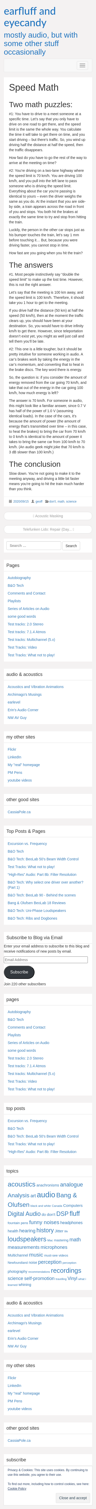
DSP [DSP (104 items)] (62, 1213)
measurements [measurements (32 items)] (24, 1247)
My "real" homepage (24, 765)
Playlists (14, 601)
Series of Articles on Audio (28, 609)
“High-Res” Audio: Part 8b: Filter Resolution (42, 874)
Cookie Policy (17, 1488)
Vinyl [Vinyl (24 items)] (72, 1278)
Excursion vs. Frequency (27, 844)
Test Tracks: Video (22, 647)
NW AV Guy (17, 718)
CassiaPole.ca (19, 812)
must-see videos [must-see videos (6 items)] (56, 1255)
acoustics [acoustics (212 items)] (22, 1184)
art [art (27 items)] (33, 1195)
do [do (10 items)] (44, 1215)
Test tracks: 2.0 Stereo (25, 624)
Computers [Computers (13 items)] (73, 1205)
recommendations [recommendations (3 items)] (39, 1271)
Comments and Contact (26, 593)
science (71, 501)
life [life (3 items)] (66, 1231)
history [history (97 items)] (45, 1230)
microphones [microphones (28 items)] (53, 1247)
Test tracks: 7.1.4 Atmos (27, 632)
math (61, 501)
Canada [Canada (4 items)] (57, 1205)
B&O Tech (16, 585)
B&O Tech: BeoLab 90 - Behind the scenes (42, 895)
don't (52, 501)
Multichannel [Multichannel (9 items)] (18, 1255)
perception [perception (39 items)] (49, 1262)
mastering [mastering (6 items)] (61, 1240)
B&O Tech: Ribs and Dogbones (32, 918)
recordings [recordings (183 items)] (66, 1270)
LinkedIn (14, 757)
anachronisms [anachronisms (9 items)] (47, 1185)
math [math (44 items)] (75, 1239)
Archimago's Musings (25, 694)
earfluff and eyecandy (30, 17)
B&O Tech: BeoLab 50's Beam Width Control (43, 859)
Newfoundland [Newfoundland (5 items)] (18, 1263)
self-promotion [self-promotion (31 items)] (39, 1278)
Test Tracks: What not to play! (31, 655)
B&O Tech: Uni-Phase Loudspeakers (37, 911)
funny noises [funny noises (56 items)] (44, 1222)
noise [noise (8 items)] (33, 1263)
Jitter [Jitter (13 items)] (59, 1231)
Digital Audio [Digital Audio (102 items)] (24, 1213)
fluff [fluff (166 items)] (75, 1213)
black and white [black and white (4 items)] (40, 1205)
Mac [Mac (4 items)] (50, 1240)
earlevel (14, 702)
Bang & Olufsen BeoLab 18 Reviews (37, 903)
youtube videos (20, 780)
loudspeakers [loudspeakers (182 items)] (27, 1239)
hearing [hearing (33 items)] (27, 1230)
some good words (22, 616)
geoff (39, 501)
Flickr (12, 749)
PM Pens (15, 772)
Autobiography (19, 578)
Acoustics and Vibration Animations (35, 687)
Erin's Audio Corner (23, 710)
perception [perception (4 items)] (69, 1262)
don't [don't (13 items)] (51, 1214)
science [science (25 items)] (15, 1278)
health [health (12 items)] (13, 1231)
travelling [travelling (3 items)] (61, 1279)
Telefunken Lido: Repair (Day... (48, 529)
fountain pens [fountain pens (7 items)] (18, 1223)
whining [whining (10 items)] (24, 1285)
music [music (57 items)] (36, 1255)
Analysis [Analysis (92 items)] (18, 1195)
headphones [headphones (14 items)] (71, 1222)
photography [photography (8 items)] (17, 1272)
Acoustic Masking (48, 516)
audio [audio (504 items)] (46, 1194)
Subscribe (19, 972)
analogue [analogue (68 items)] (71, 1184)
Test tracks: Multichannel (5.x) (31, 640)
